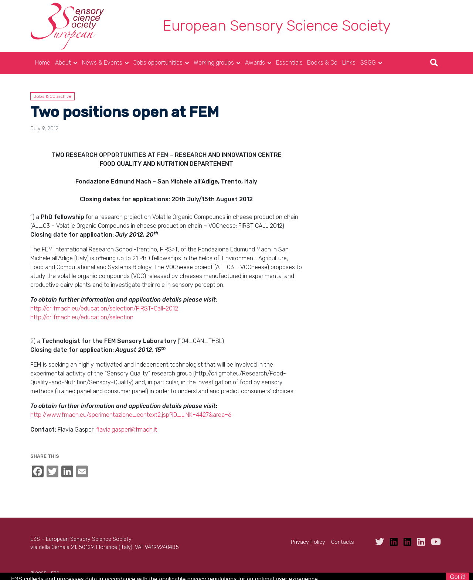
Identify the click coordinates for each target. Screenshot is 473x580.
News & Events (102, 62)
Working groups (214, 62)
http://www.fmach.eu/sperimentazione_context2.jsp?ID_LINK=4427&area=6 (131, 414)
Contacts (342, 542)
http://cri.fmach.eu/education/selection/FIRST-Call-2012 (104, 308)
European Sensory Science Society (277, 25)
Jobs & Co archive (52, 96)
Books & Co (322, 62)
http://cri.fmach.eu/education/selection (81, 317)
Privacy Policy (308, 542)
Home (42, 62)
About (63, 62)
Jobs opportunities (158, 62)
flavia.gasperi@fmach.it (126, 429)
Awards (255, 62)
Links (348, 62)
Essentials (289, 62)
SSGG (368, 62)
